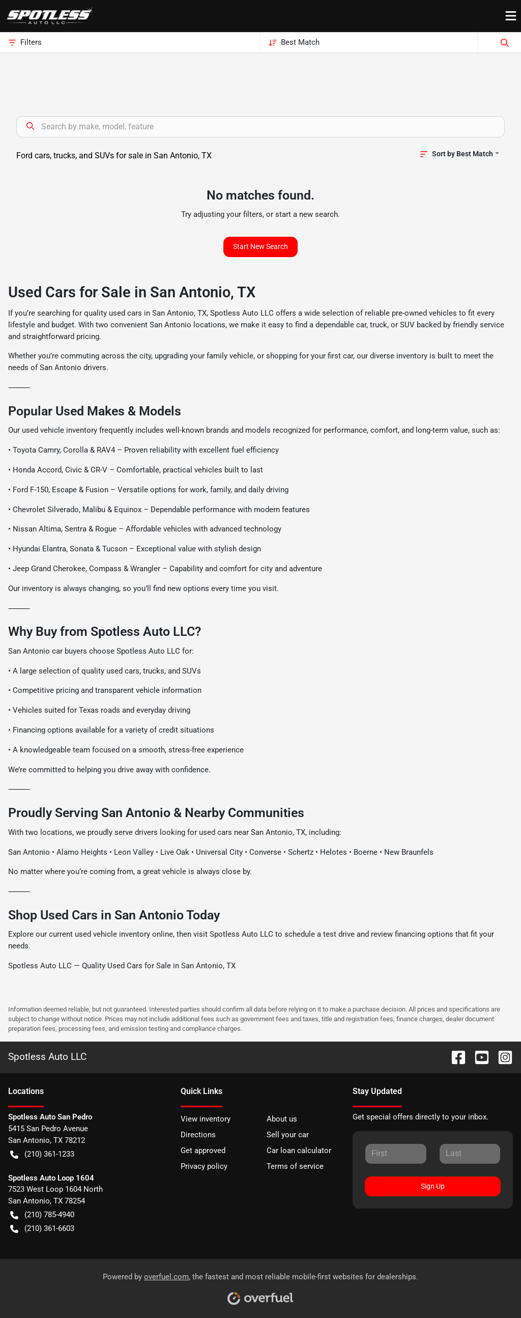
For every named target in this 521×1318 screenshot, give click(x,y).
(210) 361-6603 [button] (42, 1229)
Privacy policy (204, 1166)
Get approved (203, 1150)
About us (282, 1119)
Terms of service (295, 1166)
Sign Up (433, 1186)
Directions (198, 1134)
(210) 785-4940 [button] (42, 1215)
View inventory (205, 1119)
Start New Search (260, 246)
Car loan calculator (299, 1150)
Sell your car (288, 1134)
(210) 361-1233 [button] (42, 1154)
